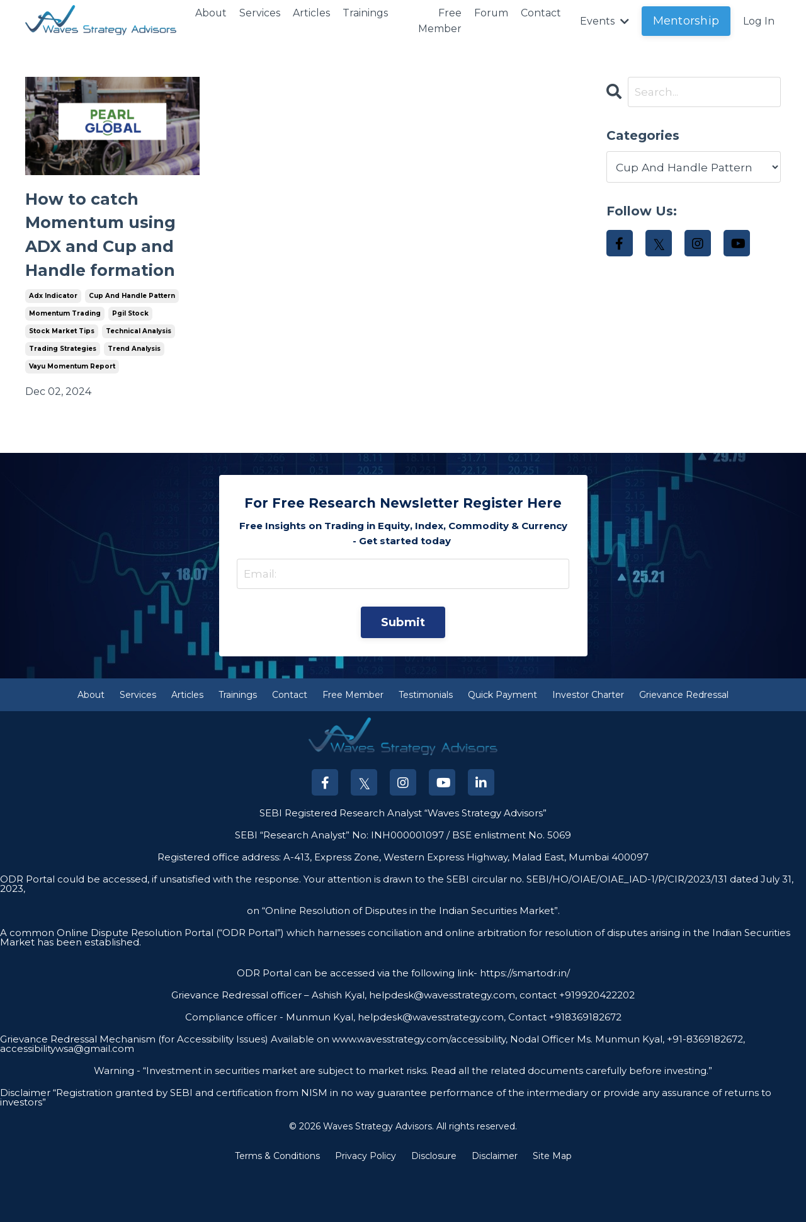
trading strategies (62, 395)
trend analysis (134, 395)
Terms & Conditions (277, 1205)
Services (260, 13)
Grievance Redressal (684, 744)
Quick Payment (502, 744)
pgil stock (130, 360)
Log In (759, 21)
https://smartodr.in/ (523, 1022)
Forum (491, 13)
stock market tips (61, 378)
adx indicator (53, 342)
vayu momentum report (72, 413)
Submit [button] (403, 671)
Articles (312, 13)
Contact (541, 13)
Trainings (366, 13)
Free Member (439, 21)
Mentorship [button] (686, 21)
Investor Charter (588, 744)
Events (604, 21)
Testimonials (426, 744)
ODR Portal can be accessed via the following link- (357, 1022)
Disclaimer (495, 1205)
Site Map (552, 1205)
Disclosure (434, 1205)
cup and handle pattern (132, 342)
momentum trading (65, 360)
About (211, 13)
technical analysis (138, 378)
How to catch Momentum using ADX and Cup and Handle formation (104, 258)
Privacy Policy (365, 1205)
